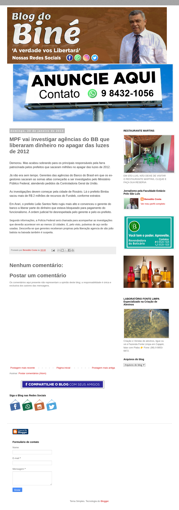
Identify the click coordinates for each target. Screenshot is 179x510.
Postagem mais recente (22, 367)
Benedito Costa (30, 250)
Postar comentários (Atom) (32, 373)
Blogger (104, 501)
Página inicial (63, 367)
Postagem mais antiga (103, 367)
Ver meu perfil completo (153, 203)
